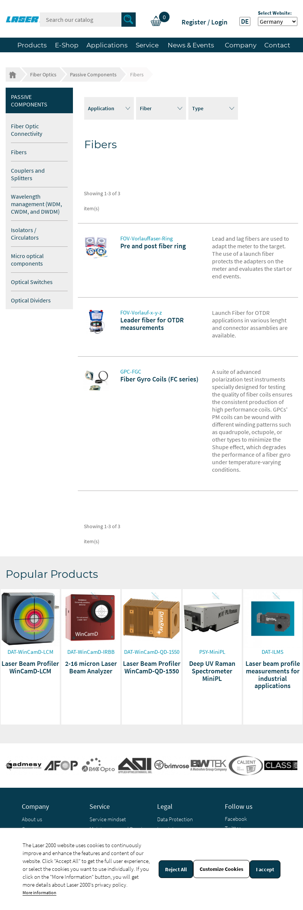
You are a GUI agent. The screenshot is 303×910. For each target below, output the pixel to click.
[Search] (88, 19)
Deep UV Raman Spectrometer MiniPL (212, 671)
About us (32, 819)
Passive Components (29, 100)
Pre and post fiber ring (153, 246)
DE (245, 21)
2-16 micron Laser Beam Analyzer (91, 667)
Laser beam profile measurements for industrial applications (272, 674)
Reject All (176, 869)
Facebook (236, 818)
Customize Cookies (221, 869)
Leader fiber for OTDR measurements (152, 324)
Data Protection (175, 819)
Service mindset (107, 819)
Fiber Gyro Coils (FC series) (159, 379)
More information (39, 892)
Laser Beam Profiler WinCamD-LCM (30, 667)
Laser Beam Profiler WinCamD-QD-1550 (151, 667)
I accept (265, 869)
